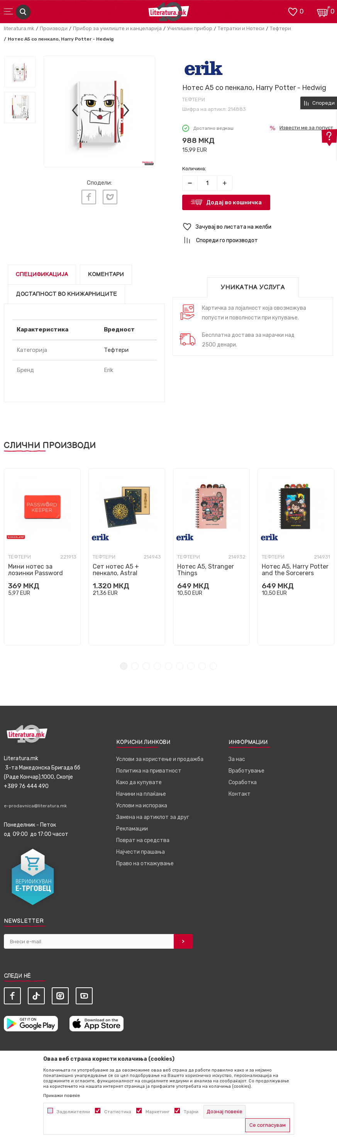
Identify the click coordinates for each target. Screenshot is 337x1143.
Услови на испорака (141, 805)
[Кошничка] (323, 11)
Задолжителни (73, 1111)
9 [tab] (213, 666)
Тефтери (280, 28)
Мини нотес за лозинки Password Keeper (35, 573)
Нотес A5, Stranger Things (205, 569)
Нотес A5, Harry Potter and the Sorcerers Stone (295, 573)
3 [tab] (146, 666)
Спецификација (42, 274)
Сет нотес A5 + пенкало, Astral (116, 569)
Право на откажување (145, 863)
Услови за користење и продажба (159, 759)
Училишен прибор (189, 28)
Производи (54, 28)
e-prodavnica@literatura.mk (35, 805)
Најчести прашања (140, 852)
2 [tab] (135, 666)
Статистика (117, 1111)
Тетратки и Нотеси (241, 28)
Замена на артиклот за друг (152, 817)
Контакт (240, 794)
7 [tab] (191, 666)
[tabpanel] (42, 556)
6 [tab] (179, 666)
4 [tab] (157, 666)
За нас (237, 759)
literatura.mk (19, 28)
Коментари (106, 274)
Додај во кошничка (234, 202)
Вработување (246, 771)
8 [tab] (202, 666)
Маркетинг (157, 1111)
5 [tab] (168, 666)
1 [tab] (123, 666)
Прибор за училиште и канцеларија (117, 28)
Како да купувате (139, 782)
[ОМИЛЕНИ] (292, 11)
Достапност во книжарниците (66, 294)
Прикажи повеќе (61, 1095)
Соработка (243, 782)
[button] (258, 227)
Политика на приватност (148, 771)
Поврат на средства (142, 840)
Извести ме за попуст (306, 128)
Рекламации (132, 828)
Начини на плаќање (141, 794)
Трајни (191, 1111)
